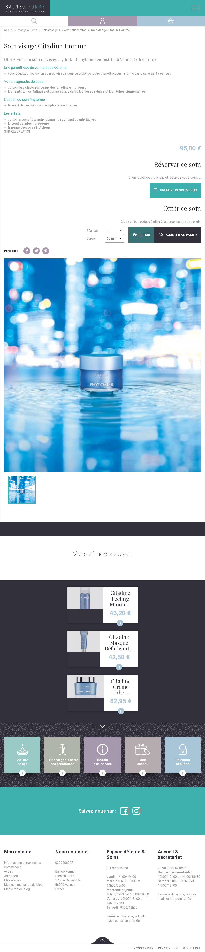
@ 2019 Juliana (191, 948)
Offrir (141, 235)
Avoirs (8, 871)
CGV (176, 948)
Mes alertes (12, 880)
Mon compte (17, 851)
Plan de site (163, 948)
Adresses (11, 876)
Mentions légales (143, 948)
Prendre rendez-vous (175, 190)
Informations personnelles (22, 863)
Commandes (13, 867)
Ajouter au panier (177, 235)
